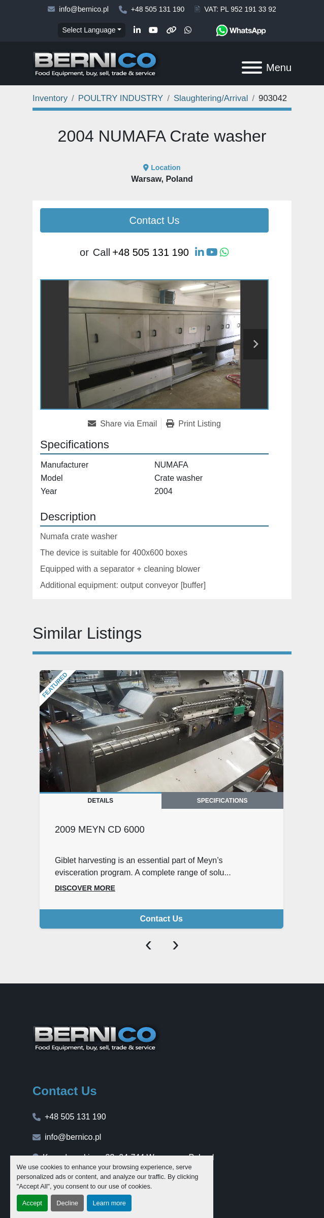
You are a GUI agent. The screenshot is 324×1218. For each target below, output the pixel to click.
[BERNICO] (97, 1037)
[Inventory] (50, 98)
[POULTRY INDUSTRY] (121, 98)
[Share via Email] (124, 424)
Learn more (108, 1203)
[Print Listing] (193, 424)
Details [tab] (100, 800)
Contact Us (154, 220)
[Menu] (252, 67)
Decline (67, 1203)
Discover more (85, 888)
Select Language (88, 30)
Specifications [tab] (222, 800)
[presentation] (148, 944)
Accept (32, 1203)
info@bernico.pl (84, 9)
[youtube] (153, 30)
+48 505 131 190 (158, 9)
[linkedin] (137, 30)
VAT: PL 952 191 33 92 (240, 9)
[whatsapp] (187, 30)
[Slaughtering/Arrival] (211, 98)
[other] (171, 30)
